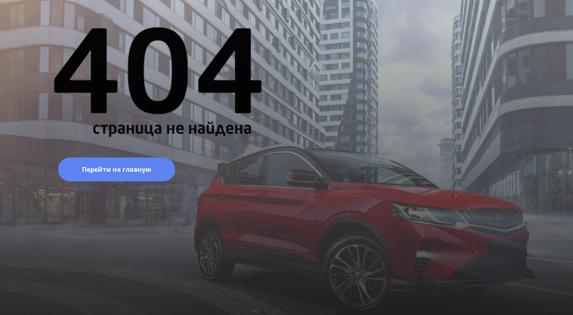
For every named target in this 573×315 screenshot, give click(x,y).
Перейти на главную (116, 169)
